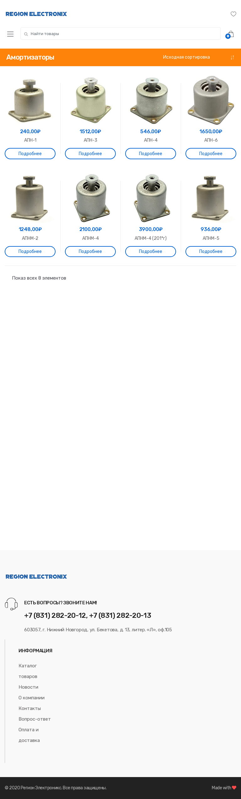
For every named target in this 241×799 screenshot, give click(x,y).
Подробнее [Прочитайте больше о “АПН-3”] (90, 153)
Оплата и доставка (29, 735)
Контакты (30, 708)
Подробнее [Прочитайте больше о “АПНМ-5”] (210, 251)
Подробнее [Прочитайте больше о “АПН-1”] (30, 153)
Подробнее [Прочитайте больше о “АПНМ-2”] (30, 251)
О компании (32, 698)
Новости (28, 687)
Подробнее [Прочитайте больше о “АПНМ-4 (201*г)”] (150, 251)
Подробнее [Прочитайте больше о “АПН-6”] (210, 153)
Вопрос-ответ (35, 719)
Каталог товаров (28, 671)
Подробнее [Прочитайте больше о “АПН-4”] (150, 153)
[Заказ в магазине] (199, 57)
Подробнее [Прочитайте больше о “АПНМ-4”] (90, 251)
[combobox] (120, 33)
